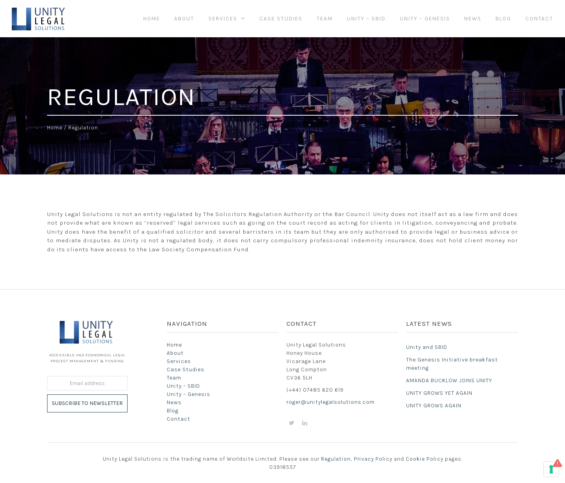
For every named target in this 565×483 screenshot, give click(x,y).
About (175, 353)
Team (174, 377)
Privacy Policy (373, 459)
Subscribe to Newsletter (87, 403)
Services (179, 361)
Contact (178, 419)
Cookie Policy (424, 459)
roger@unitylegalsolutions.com (330, 402)
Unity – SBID (183, 386)
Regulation (336, 459)
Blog (173, 410)
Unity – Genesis (188, 394)
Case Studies (185, 369)
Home (54, 127)
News (174, 402)
